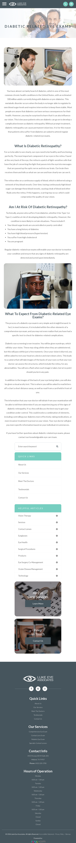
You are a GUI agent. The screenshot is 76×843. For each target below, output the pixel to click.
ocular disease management (30, 569)
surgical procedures (26, 549)
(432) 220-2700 (40, 763)
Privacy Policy (59, 834)
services (21, 522)
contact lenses (24, 529)
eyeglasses (22, 536)
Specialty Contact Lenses (38, 743)
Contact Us (23, 498)
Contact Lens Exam (38, 735)
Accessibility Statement (46, 834)
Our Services (23, 473)
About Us (22, 464)
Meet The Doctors (26, 481)
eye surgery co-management (30, 562)
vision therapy (24, 516)
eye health (22, 542)
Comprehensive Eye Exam (38, 732)
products (22, 556)
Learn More (38, 603)
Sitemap (68, 834)
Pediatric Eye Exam (38, 739)
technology (23, 576)
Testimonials (23, 489)
